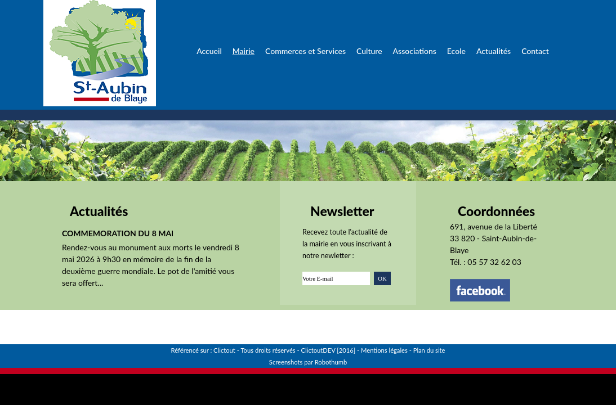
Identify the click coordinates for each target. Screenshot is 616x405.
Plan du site (429, 350)
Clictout (224, 350)
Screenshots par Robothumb (308, 362)
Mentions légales (384, 350)
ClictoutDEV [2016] (328, 350)
